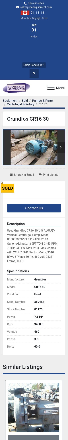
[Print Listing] (48, 174)
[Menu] (51, 88)
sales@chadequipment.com (36, 7)
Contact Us (34, 208)
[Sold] (25, 100)
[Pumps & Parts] (42, 100)
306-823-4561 (36, 3)
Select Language (33, 64)
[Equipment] (10, 100)
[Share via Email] (21, 174)
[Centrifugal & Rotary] (20, 104)
